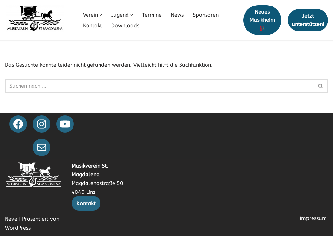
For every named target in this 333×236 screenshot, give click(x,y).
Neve (11, 219)
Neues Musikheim (262, 20)
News (177, 15)
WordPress (18, 228)
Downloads (125, 25)
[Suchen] (159, 86)
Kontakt (92, 25)
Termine (152, 15)
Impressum (313, 218)
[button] (101, 15)
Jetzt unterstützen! (308, 20)
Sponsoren (206, 15)
